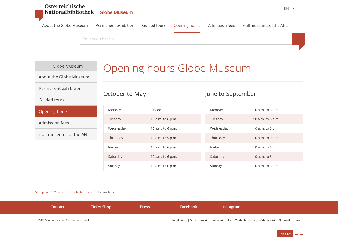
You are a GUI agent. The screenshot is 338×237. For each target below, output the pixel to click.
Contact (57, 207)
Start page (42, 192)
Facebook (188, 207)
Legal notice (180, 220)
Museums (60, 192)
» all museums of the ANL (265, 25)
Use (230, 220)
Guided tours (154, 25)
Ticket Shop (101, 207)
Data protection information (208, 220)
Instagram (231, 207)
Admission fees (221, 25)
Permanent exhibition (115, 25)
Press (145, 207)
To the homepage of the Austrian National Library (267, 220)
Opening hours (187, 25)
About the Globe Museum (65, 25)
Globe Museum (116, 12)
